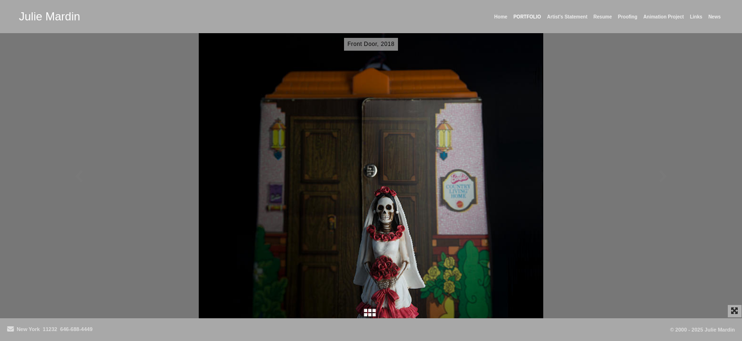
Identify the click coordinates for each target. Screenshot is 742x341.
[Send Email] (10, 329)
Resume (602, 16)
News (714, 16)
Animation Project (664, 16)
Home (500, 16)
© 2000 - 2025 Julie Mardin (702, 329)
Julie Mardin (49, 16)
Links (696, 16)
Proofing (627, 16)
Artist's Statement (567, 16)
